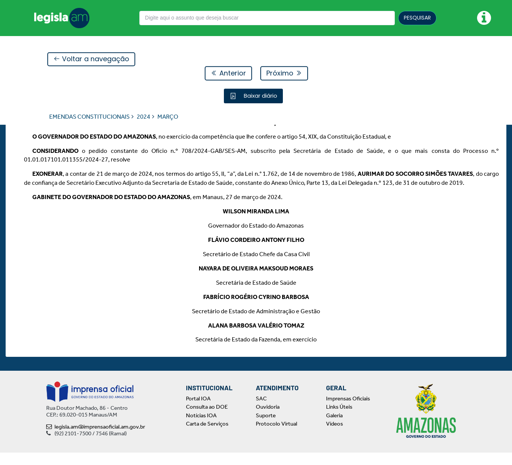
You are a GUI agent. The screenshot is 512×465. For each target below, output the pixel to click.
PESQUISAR (417, 17)
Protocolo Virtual (276, 436)
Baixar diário (259, 96)
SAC (261, 411)
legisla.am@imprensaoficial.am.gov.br (95, 439)
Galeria (334, 427)
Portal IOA (198, 411)
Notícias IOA (201, 427)
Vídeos (334, 436)
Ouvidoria (267, 419)
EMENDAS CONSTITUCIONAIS (89, 117)
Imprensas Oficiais (348, 411)
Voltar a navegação (91, 59)
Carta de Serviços (207, 436)
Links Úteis (339, 419)
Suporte (266, 427)
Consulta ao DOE (207, 419)
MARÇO (167, 117)
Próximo (284, 73)
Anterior (228, 73)
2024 (143, 117)
